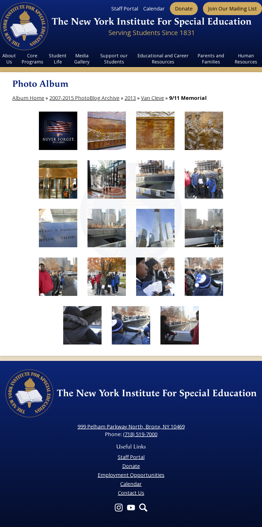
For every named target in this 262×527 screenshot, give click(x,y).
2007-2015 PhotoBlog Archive (84, 97)
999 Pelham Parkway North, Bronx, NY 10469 (131, 426)
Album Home (28, 97)
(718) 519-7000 (140, 434)
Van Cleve (152, 97)
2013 (130, 97)
